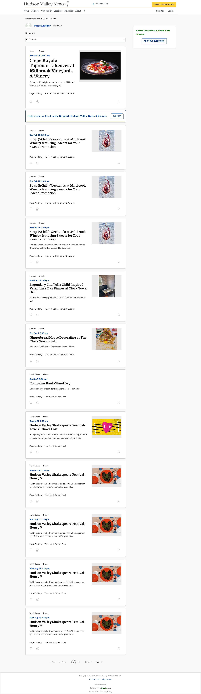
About (78, 11)
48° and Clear (99, 4)
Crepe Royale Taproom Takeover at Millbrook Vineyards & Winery (52, 68)
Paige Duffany (36, 93)
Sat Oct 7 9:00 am (38, 379)
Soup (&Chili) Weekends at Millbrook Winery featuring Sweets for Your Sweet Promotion (58, 143)
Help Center (106, 679)
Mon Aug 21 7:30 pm (40, 470)
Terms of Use (94, 692)
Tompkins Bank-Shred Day (50, 383)
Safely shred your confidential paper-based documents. (55, 389)
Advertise (69, 11)
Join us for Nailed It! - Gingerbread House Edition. (52, 347)
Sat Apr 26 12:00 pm (40, 55)
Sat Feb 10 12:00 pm (40, 227)
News (26, 11)
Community (46, 11)
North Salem (35, 375)
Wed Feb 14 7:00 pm (39, 280)
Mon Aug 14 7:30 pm (40, 618)
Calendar (35, 11)
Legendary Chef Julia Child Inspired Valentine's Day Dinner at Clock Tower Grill (59, 288)
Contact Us (94, 679)
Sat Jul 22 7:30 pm (39, 421)
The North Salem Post (55, 397)
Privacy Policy (106, 692)
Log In (171, 11)
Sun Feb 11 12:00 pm (40, 135)
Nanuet (33, 51)
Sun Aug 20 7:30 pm (39, 519)
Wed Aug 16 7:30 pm (40, 568)
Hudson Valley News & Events (59, 93)
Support (117, 116)
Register (160, 11)
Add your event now (154, 41)
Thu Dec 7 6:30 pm (39, 333)
